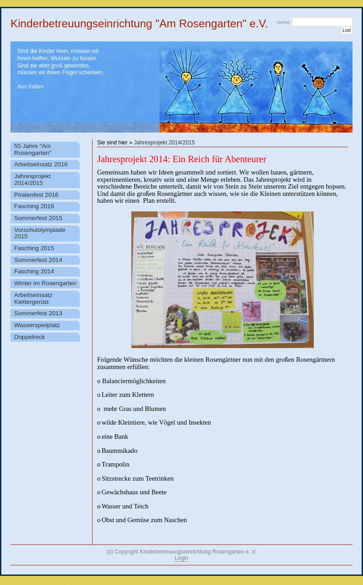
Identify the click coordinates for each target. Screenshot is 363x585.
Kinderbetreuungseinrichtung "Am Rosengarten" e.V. (139, 23)
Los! (346, 30)
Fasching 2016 (34, 206)
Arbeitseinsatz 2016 (40, 164)
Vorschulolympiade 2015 (39, 233)
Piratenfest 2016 (36, 194)
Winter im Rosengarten (45, 283)
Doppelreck (29, 337)
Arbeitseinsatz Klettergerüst (33, 298)
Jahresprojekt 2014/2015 (164, 142)
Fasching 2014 (34, 271)
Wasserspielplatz (37, 325)
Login (181, 558)
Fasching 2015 (34, 248)
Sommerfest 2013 (38, 313)
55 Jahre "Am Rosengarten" (32, 149)
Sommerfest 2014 (38, 260)
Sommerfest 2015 (38, 218)
